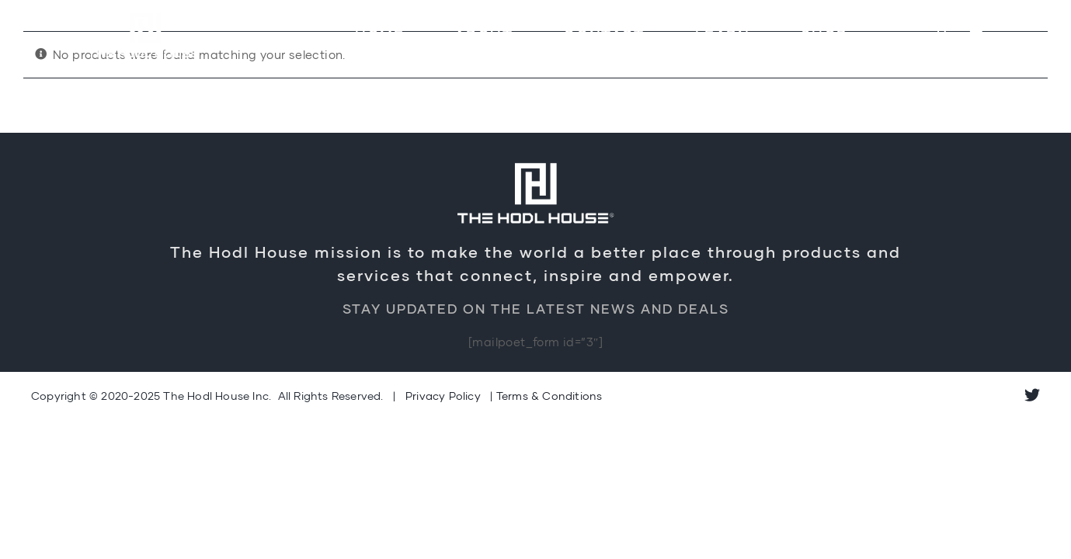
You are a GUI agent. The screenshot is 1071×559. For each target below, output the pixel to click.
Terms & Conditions (549, 395)
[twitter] (1032, 395)
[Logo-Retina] (145, 13)
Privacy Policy (443, 395)
